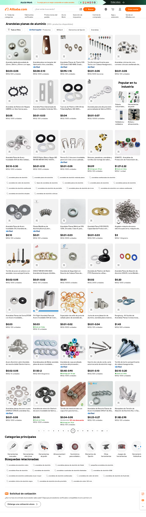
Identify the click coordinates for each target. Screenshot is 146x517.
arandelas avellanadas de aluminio (102, 178)
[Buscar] (89, 9)
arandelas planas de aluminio (124, 183)
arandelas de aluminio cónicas (45, 194)
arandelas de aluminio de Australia (116, 476)
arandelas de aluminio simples (18, 194)
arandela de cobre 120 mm (81, 481)
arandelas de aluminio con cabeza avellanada (115, 188)
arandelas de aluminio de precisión (49, 188)
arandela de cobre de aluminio (18, 183)
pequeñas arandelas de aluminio (101, 465)
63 (102, 431)
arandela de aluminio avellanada (18, 188)
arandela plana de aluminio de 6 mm (80, 188)
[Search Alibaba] (56, 9)
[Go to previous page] (39, 431)
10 (87, 431)
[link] (143, 494)
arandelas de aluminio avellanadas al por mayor (23, 476)
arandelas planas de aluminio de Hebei (69, 465)
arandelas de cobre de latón (87, 476)
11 (92, 431)
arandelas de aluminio (41, 465)
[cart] (113, 10)
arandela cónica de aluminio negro (19, 481)
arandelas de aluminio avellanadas (59, 476)
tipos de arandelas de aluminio (46, 183)
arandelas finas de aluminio (17, 470)
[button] (80, 9)
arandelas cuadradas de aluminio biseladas (70, 470)
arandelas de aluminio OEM (101, 470)
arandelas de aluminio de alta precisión (52, 481)
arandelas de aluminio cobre (17, 465)
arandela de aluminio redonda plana (71, 178)
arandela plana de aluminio (16, 178)
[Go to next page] (107, 431)
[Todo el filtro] (14, 30)
